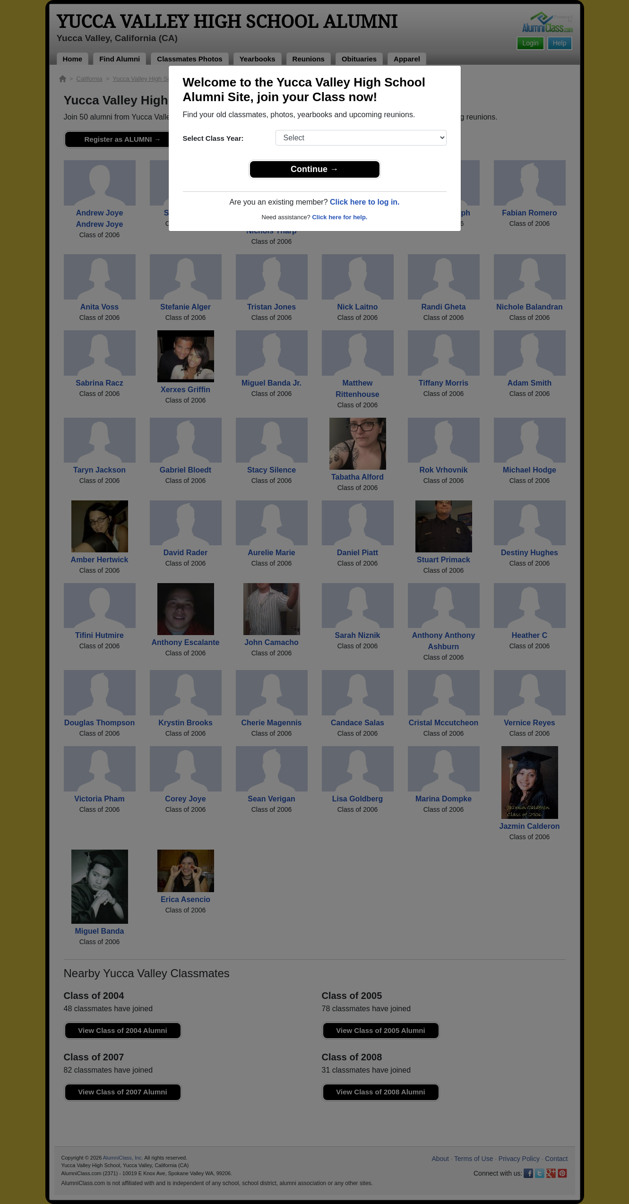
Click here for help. (339, 217)
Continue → (314, 169)
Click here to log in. (365, 202)
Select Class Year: (213, 138)
